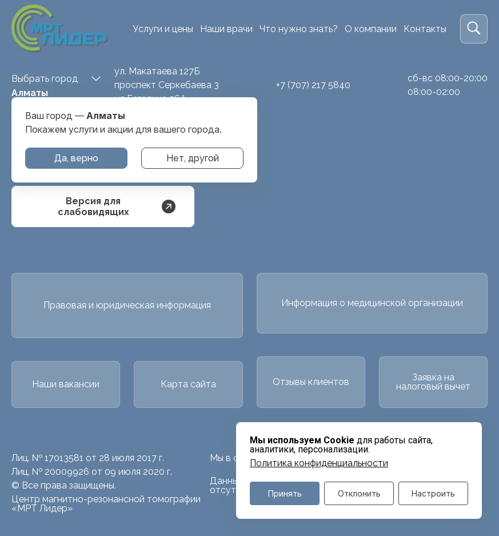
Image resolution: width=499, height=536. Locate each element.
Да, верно (76, 158)
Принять (285, 493)
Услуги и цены (163, 28)
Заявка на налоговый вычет (433, 382)
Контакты (425, 28)
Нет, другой (192, 158)
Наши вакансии (65, 384)
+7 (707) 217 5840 (313, 85)
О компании (371, 28)
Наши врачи (226, 28)
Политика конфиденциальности (319, 463)
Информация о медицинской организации (372, 302)
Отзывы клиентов (311, 381)
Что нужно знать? (299, 28)
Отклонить (359, 493)
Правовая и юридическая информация (127, 305)
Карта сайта (188, 384)
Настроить (433, 493)
